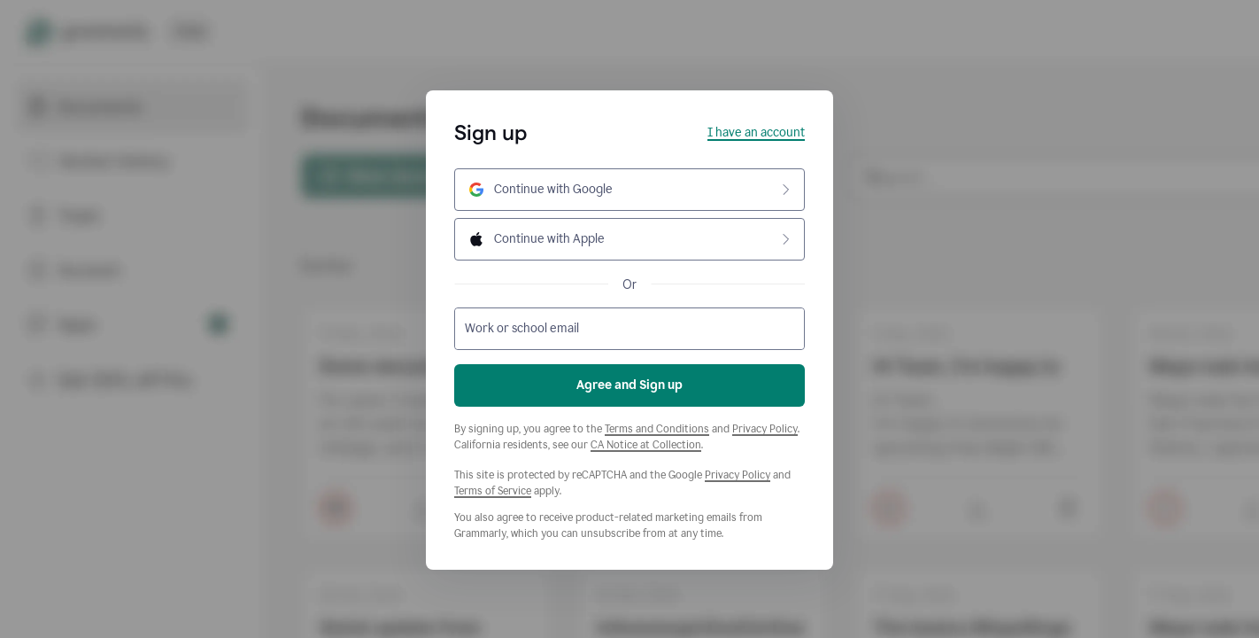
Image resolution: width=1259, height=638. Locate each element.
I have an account (756, 132)
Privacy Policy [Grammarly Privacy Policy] (765, 429)
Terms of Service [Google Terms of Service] (492, 491)
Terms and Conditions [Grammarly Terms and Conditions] (657, 429)
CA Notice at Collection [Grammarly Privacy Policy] (646, 445)
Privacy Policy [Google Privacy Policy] (737, 475)
